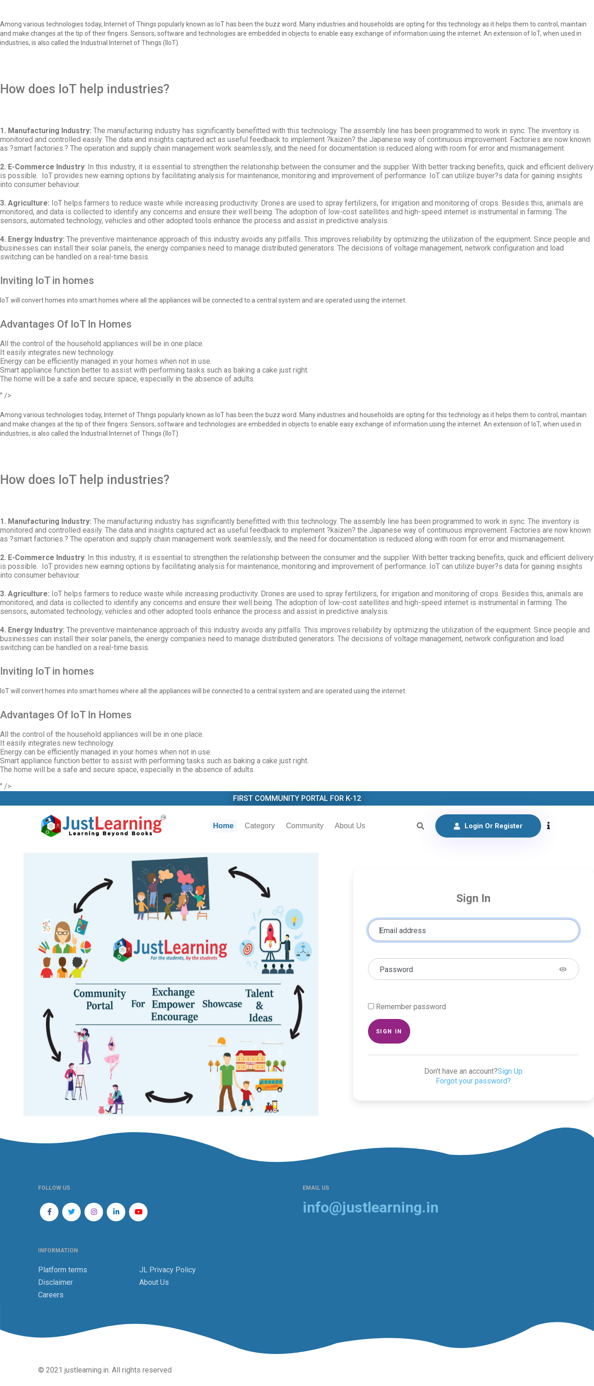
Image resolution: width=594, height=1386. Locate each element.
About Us (350, 826)
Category (260, 826)
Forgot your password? (473, 1081)
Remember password (411, 1006)
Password (396, 969)
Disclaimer (55, 1282)
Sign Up (510, 1071)
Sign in (389, 1031)
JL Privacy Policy (167, 1269)
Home (223, 826)
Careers (51, 1294)
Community (304, 826)
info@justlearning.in (371, 1207)
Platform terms (62, 1269)
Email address (403, 930)
